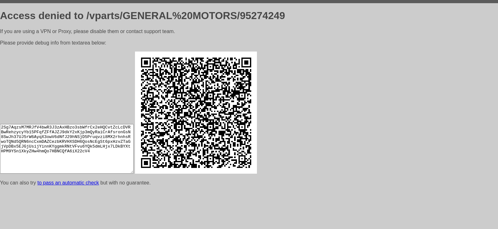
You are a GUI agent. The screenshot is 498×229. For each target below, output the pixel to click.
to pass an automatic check (68, 182)
